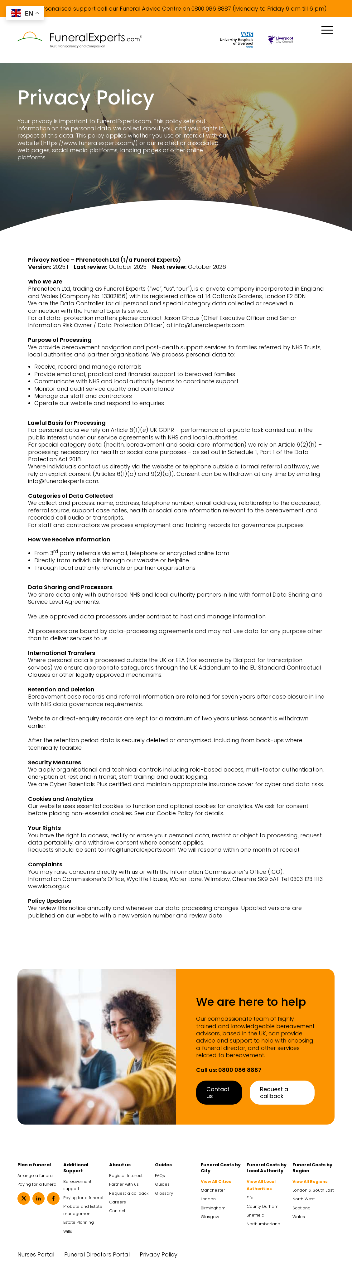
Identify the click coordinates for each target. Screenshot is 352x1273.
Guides (162, 1184)
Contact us (217, 1092)
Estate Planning (78, 1222)
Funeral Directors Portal (97, 1254)
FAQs (160, 1175)
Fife (250, 1197)
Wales (298, 1216)
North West (303, 1199)
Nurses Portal (35, 1254)
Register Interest (125, 1175)
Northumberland (263, 1224)
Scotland (301, 1208)
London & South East (313, 1190)
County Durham (262, 1206)
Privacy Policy (158, 1254)
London (208, 1199)
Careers (117, 1202)
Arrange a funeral (35, 1175)
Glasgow (210, 1216)
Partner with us (124, 1184)
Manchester (213, 1190)
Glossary (164, 1193)
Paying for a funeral (37, 1184)
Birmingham (213, 1208)
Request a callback (274, 1092)
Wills (67, 1231)
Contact (117, 1210)
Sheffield (255, 1215)
